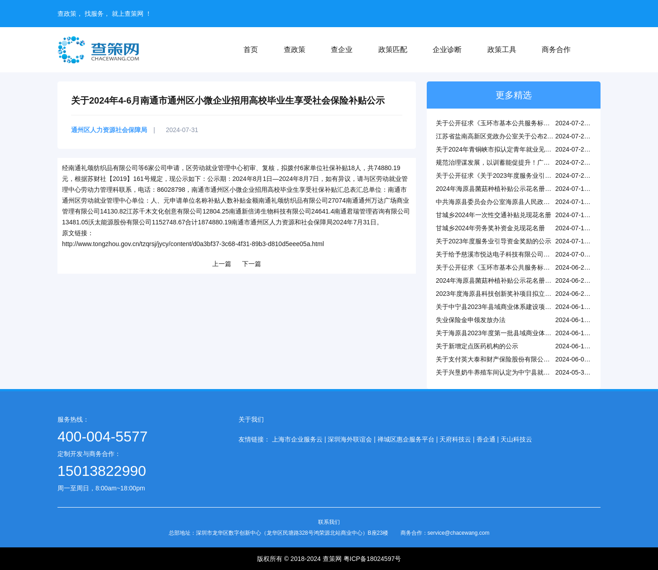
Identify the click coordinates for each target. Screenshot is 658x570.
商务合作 (556, 49)
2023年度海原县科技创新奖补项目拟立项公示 (500, 293)
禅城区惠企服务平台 (405, 439)
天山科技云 (516, 439)
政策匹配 (392, 49)
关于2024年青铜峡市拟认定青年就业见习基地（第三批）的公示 (525, 149)
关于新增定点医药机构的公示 (477, 346)
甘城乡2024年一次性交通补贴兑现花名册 (493, 214)
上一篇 (221, 263)
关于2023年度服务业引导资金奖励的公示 (493, 241)
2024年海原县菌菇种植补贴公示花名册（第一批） (506, 280)
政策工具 (501, 49)
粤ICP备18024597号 (372, 558)
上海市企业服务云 (297, 439)
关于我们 (251, 419)
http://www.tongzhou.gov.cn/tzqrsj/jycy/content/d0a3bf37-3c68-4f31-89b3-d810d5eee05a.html (193, 243)
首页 (250, 49)
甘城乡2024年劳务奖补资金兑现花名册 (490, 228)
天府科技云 (455, 439)
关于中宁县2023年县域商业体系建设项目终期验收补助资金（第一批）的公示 (544, 306)
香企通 (486, 439)
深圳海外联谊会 (350, 439)
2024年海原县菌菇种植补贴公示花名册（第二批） (506, 188)
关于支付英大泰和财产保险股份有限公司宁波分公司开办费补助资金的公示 (540, 359)
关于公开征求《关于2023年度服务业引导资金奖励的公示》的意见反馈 (535, 175)
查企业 (342, 49)
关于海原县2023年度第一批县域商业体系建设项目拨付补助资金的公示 (535, 333)
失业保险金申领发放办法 (470, 319)
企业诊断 (447, 49)
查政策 (294, 49)
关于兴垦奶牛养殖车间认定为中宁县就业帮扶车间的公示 (515, 372)
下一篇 (251, 263)
